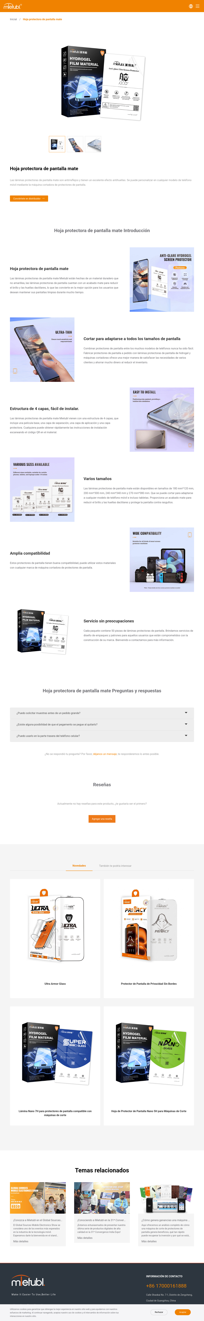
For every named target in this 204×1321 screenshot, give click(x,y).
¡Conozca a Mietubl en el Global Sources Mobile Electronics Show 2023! (55, 1220)
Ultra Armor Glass (55, 983)
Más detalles (20, 1241)
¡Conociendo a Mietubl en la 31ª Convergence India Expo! (111, 1220)
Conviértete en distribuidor (27, 198)
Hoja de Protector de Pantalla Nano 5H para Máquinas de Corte (148, 1111)
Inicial (13, 19)
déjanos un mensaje (105, 754)
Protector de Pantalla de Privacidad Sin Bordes (149, 983)
